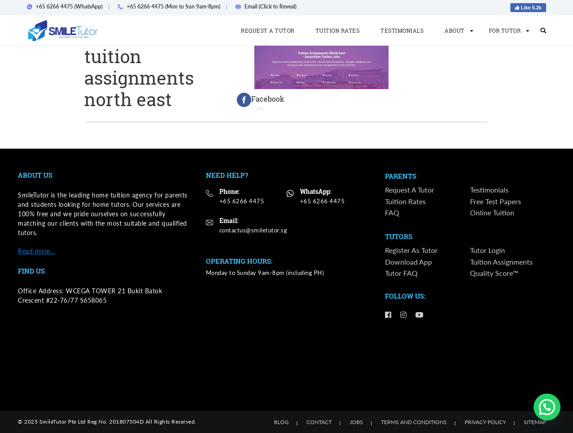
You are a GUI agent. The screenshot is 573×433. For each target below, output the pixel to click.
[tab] (260, 100)
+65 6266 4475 (242, 201)
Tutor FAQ (401, 273)
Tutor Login (487, 250)
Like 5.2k (528, 7)
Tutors (398, 237)
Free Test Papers (495, 201)
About (456, 30)
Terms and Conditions (414, 422)
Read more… (36, 251)
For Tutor (506, 30)
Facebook (260, 100)
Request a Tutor (268, 30)
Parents (400, 176)
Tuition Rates (338, 30)
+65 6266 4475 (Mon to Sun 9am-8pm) (171, 6)
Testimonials (402, 30)
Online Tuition (492, 212)
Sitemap (535, 422)
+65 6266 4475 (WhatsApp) (67, 6)
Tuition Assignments (501, 262)
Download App (408, 262)
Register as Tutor (411, 250)
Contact (319, 422)
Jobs (356, 422)
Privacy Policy (485, 422)
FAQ (392, 212)
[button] (547, 407)
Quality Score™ (494, 273)
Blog (281, 422)
